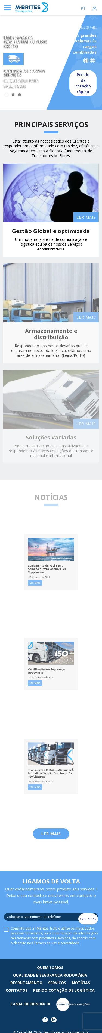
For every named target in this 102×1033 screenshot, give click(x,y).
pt (83, 8)
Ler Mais (51, 833)
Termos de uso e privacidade (56, 943)
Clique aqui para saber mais (20, 83)
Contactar (88, 919)
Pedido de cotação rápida (83, 83)
